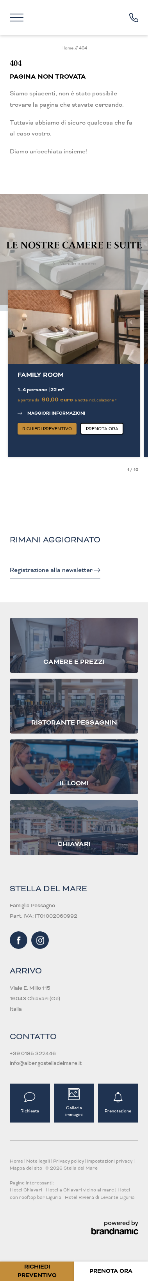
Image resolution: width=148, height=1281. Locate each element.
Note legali (38, 1161)
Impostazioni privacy (110, 1161)
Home (68, 48)
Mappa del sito (26, 1168)
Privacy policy (69, 1161)
